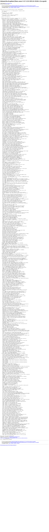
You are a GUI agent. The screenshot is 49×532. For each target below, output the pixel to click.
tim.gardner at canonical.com (14, 522)
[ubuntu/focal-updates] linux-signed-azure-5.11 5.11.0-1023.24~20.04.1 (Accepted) (23, 5)
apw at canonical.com (8, 3)
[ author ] (18, 7)
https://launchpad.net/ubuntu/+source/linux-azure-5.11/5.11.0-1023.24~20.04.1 (13, 523)
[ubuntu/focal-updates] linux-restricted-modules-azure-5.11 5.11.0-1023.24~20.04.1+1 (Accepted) (24, 6)
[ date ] (10, 7)
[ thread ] (12, 7)
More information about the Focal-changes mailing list (8, 531)
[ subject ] (15, 7)
